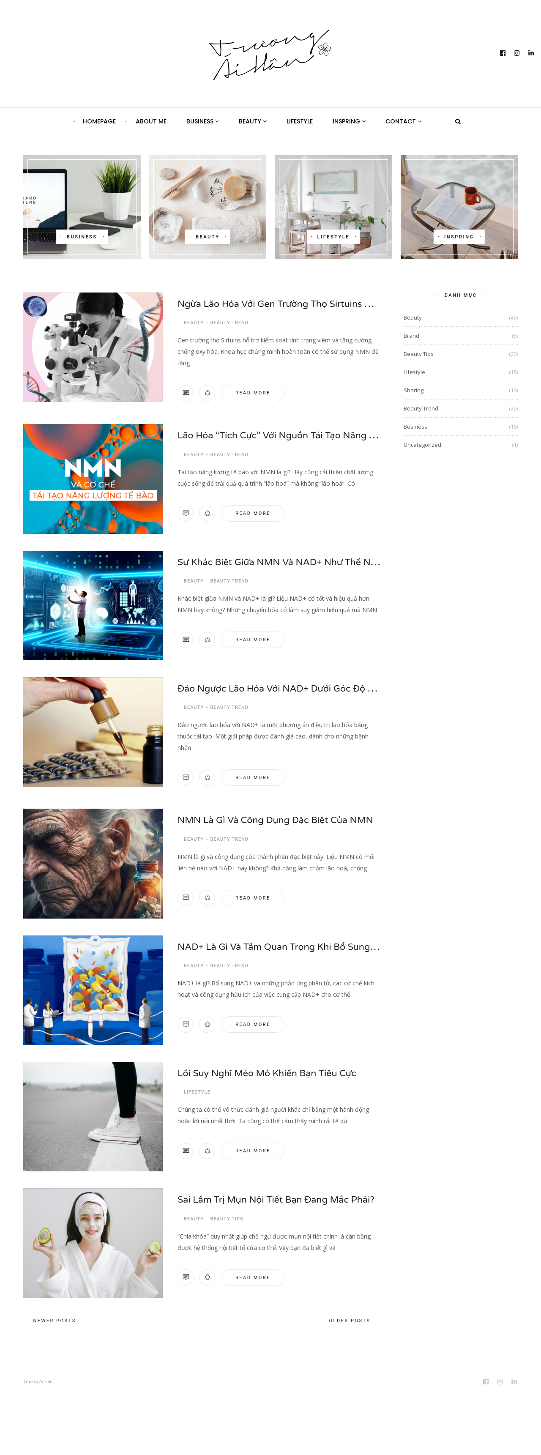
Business (202, 121)
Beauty (253, 121)
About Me (151, 121)
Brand (411, 335)
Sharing (414, 390)
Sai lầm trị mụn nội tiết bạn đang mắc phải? (288, 1194)
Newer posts (54, 1316)
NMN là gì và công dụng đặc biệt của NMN (287, 814)
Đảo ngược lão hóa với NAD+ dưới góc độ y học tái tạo (316, 685)
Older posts (349, 1316)
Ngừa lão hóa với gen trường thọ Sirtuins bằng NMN (309, 303)
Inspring (349, 121)
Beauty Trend (229, 320)
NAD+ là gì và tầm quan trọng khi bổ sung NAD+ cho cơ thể (330, 941)
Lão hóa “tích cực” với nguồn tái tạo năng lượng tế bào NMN (332, 432)
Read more (252, 391)
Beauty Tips (226, 1211)
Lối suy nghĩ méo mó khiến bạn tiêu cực (277, 1067)
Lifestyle (300, 121)
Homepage (99, 121)
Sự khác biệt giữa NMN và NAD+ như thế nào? (294, 558)
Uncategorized (422, 445)
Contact (403, 121)
